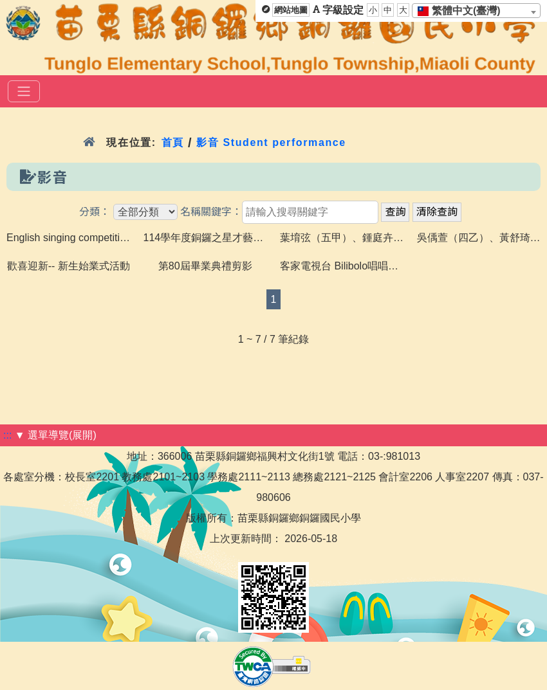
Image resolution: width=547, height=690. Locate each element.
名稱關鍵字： (211, 211)
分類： (94, 211)
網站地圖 (291, 10)
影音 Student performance (271, 142)
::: (7, 435)
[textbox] (463, 11)
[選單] (24, 91)
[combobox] (476, 10)
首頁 (173, 142)
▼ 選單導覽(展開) (56, 435)
